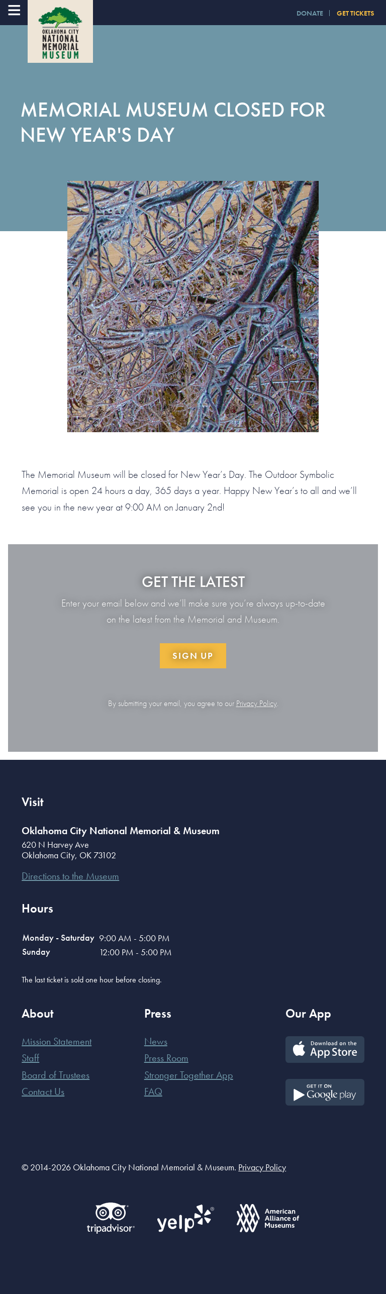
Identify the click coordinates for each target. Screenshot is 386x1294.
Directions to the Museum (70, 875)
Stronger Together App (188, 1074)
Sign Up (193, 655)
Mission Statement (56, 1041)
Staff (30, 1057)
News (155, 1041)
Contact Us (43, 1091)
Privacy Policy (256, 703)
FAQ (153, 1091)
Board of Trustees (55, 1074)
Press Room (166, 1057)
